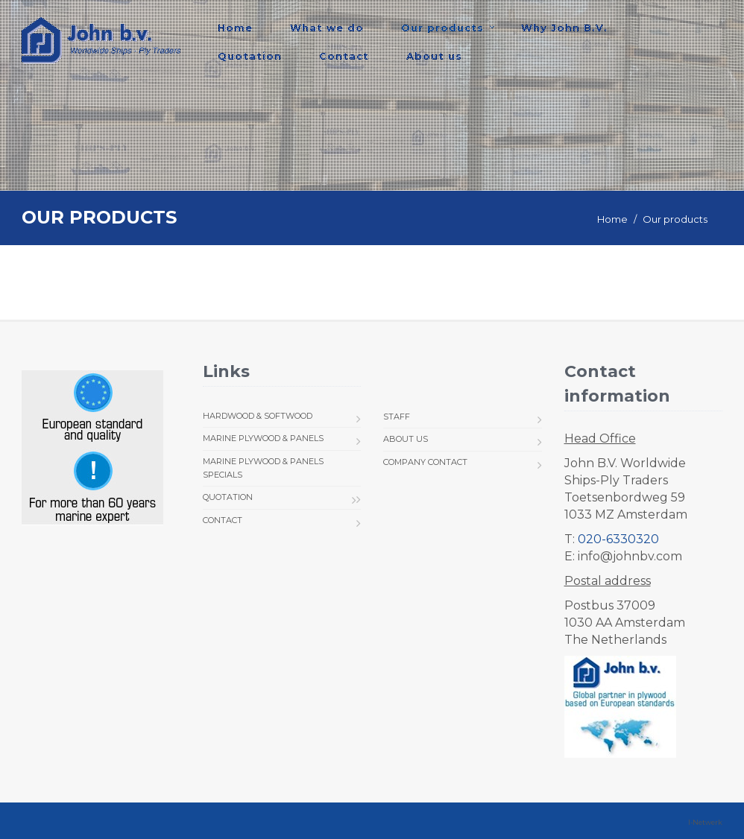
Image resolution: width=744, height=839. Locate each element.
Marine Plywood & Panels (263, 438)
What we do (327, 28)
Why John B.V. (564, 28)
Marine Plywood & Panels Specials (263, 468)
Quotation (250, 56)
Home (235, 28)
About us (434, 56)
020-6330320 (618, 539)
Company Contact (425, 462)
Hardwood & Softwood (257, 416)
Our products (442, 28)
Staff (396, 416)
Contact (344, 56)
